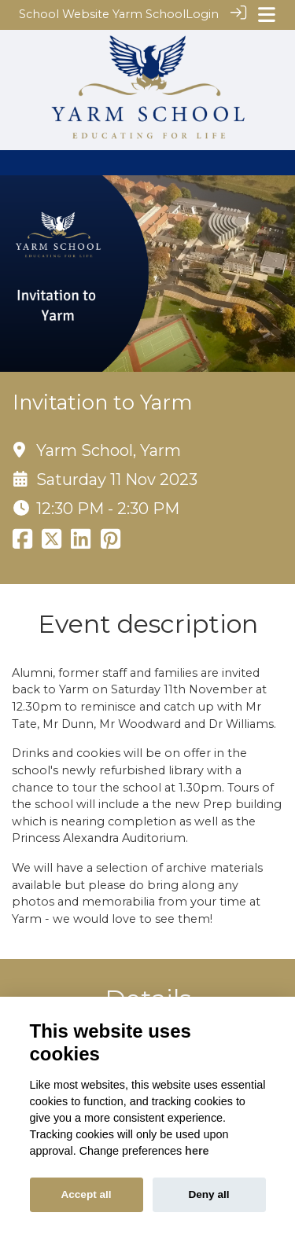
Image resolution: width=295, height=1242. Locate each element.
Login (202, 14)
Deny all (208, 1194)
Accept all (86, 1194)
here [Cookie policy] (196, 1151)
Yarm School (149, 14)
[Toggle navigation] (266, 14)
